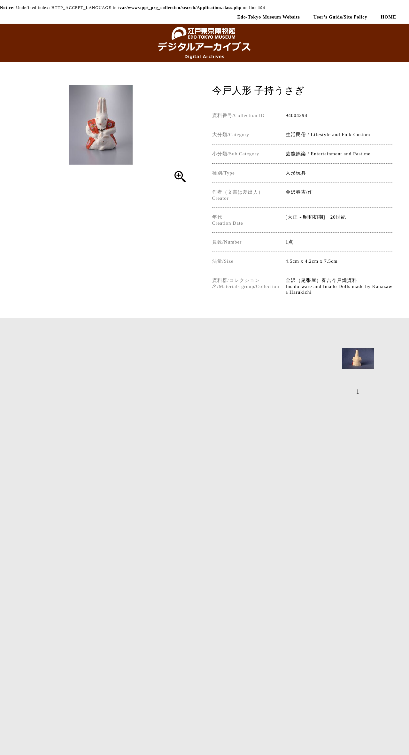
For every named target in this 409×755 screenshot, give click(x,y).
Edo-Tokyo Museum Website (268, 16)
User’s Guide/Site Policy (340, 16)
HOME (388, 16)
